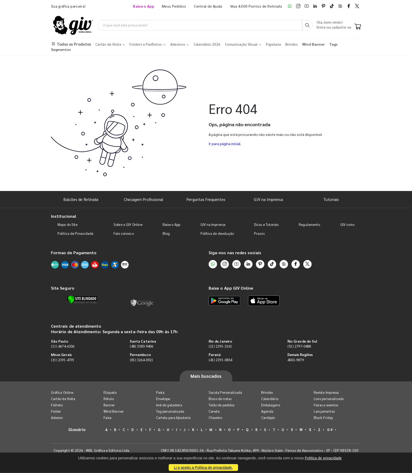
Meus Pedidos (174, 6)
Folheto (57, 405)
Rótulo (109, 399)
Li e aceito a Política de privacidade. (203, 467)
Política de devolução (217, 234)
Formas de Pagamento (73, 253)
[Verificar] (82, 300)
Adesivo (57, 418)
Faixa (107, 418)
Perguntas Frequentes (206, 199)
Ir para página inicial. (225, 143)
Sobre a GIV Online (128, 225)
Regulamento (309, 225)
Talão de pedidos (221, 405)
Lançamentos (324, 411)
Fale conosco (124, 234)
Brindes (267, 392)
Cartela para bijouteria (173, 418)
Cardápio (268, 418)
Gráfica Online (62, 392)
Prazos (259, 234)
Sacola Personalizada (225, 392)
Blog (166, 234)
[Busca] (307, 25)
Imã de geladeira (169, 405)
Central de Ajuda (208, 6)
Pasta (160, 392)
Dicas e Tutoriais (266, 225)
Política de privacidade (323, 458)
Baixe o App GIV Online (231, 288)
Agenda (267, 411)
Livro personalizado (329, 399)
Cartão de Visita (63, 399)
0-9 (329, 430)
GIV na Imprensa (268, 199)
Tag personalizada (170, 411)
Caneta (214, 411)
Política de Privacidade (75, 234)
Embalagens (270, 405)
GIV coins (347, 225)
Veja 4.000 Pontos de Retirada (256, 6)
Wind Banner (114, 411)
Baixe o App (171, 225)
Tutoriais (331, 199)
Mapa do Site (68, 225)
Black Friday (323, 418)
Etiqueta (110, 392)
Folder (56, 411)
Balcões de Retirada (81, 199)
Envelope (163, 399)
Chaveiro (215, 418)
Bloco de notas (220, 399)
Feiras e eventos (326, 405)
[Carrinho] (357, 27)
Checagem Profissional (143, 199)
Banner (109, 405)
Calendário (269, 399)
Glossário (77, 429)
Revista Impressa (326, 392)
